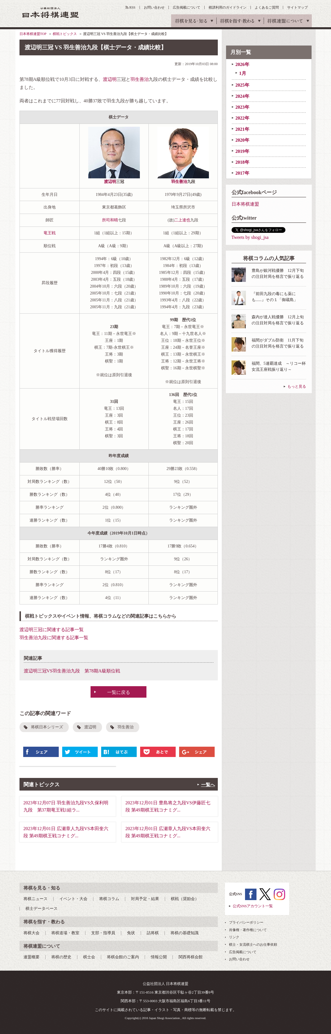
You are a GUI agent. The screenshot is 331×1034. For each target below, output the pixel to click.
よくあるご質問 (267, 7)
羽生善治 (139, 79)
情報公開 (159, 957)
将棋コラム (109, 899)
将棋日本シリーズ (47, 727)
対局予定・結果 (145, 899)
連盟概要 (31, 957)
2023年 (242, 107)
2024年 (242, 96)
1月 (242, 73)
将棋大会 (31, 933)
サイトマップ (297, 7)
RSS (132, 7)
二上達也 (182, 220)
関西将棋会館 (191, 957)
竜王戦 (50, 233)
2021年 (242, 129)
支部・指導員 (103, 933)
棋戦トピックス (65, 34)
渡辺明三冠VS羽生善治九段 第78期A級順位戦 (72, 670)
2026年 (242, 64)
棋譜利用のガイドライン (227, 7)
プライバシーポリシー (246, 922)
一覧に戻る (118, 692)
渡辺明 (110, 79)
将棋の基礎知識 (185, 933)
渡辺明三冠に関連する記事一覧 (51, 629)
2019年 (242, 151)
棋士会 (89, 957)
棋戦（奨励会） (185, 899)
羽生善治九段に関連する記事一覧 (53, 637)
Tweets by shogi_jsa (250, 237)
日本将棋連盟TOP (32, 34)
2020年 (242, 140)
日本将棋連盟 (245, 204)
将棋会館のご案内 (123, 957)
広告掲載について (186, 7)
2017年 (242, 173)
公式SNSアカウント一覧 (253, 906)
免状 (131, 933)
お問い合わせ (154, 7)
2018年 (242, 162)
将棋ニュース (35, 899)
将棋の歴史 (61, 957)
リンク (234, 937)
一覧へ (208, 784)
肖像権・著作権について (248, 930)
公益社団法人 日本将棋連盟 (50, 12)
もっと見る (296, 386)
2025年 (242, 85)
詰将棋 (153, 933)
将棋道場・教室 (65, 933)
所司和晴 (110, 220)
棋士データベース (42, 908)
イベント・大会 (73, 899)
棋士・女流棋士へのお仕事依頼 (253, 945)
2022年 (242, 118)
